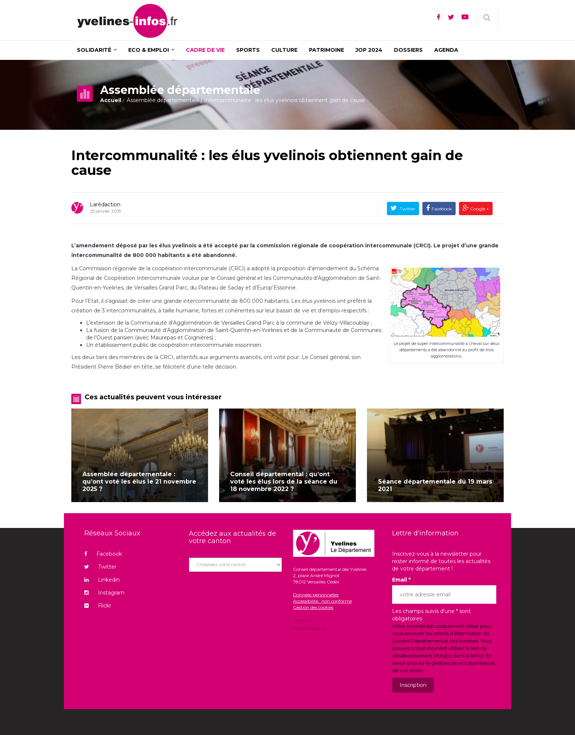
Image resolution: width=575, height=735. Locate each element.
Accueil (110, 100)
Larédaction (105, 204)
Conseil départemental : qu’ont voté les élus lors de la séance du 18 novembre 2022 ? (283, 481)
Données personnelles (315, 594)
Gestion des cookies (313, 607)
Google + (479, 208)
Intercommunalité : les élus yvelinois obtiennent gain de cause (267, 162)
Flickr (97, 605)
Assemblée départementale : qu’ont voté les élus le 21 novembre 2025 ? (139, 481)
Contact (301, 621)
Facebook (442, 208)
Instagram (104, 592)
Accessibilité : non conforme (322, 601)
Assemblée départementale (163, 100)
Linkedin (102, 579)
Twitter (407, 208)
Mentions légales (310, 628)
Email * (401, 579)
